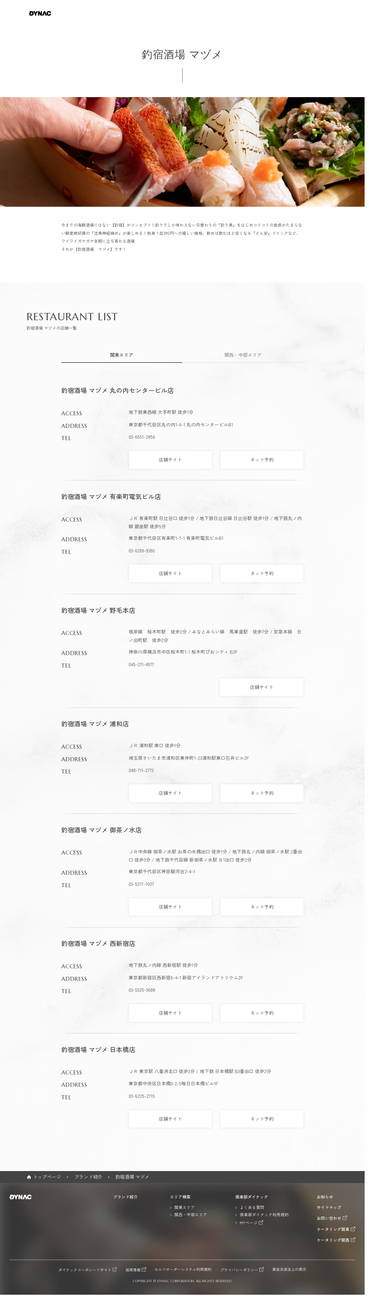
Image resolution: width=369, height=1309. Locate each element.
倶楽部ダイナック (251, 1197)
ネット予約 (262, 459)
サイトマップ (329, 1207)
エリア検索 (180, 1197)
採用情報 (133, 1269)
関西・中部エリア (243, 354)
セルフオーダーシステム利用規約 (183, 1269)
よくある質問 (252, 1207)
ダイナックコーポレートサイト (84, 1269)
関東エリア (121, 354)
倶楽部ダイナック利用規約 (264, 1214)
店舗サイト (170, 459)
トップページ (47, 1177)
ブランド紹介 (88, 1177)
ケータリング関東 (333, 1229)
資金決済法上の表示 (289, 1269)
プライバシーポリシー (239, 1269)
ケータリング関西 (333, 1239)
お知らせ (325, 1197)
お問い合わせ (329, 1218)
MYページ (249, 1222)
